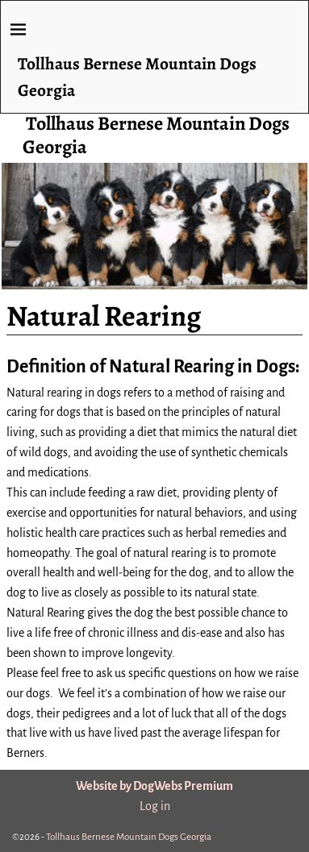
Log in (155, 806)
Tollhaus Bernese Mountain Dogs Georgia (156, 135)
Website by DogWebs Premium (154, 785)
